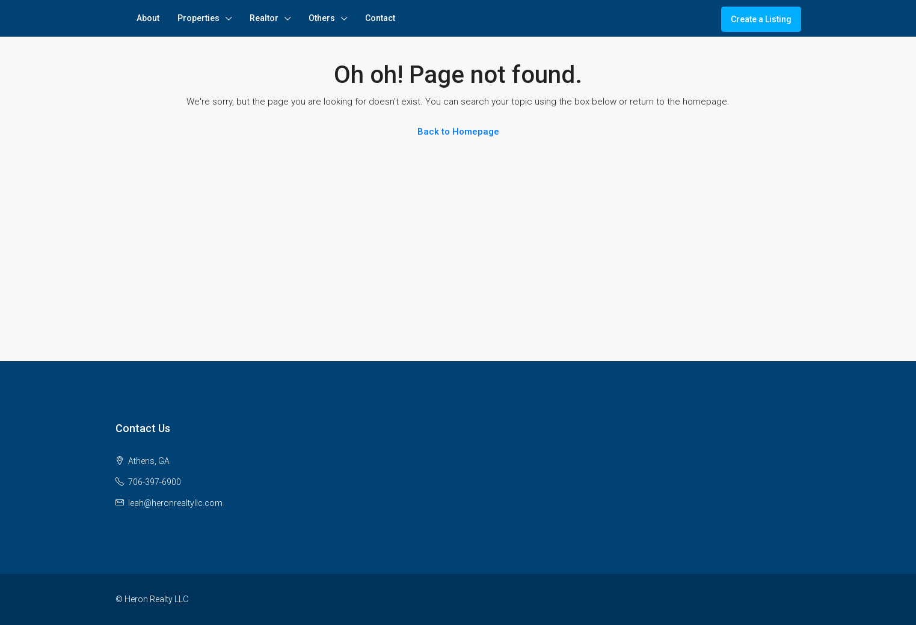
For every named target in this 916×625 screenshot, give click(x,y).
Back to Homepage (458, 131)
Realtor (264, 18)
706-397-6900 (154, 482)
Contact (380, 18)
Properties (198, 18)
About (148, 18)
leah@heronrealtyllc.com (175, 503)
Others (322, 18)
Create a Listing (761, 19)
